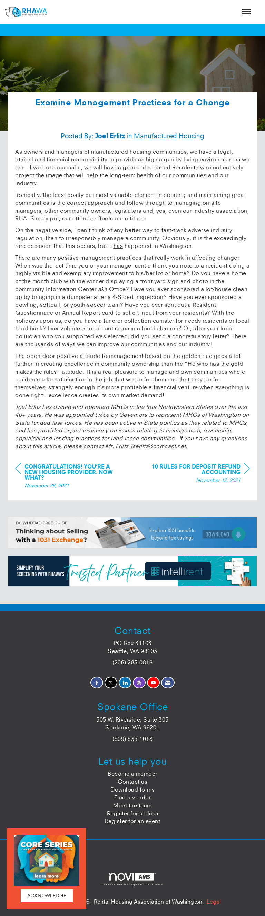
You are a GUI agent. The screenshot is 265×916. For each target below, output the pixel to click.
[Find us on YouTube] (153, 683)
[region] (198, 474)
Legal (214, 901)
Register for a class (132, 813)
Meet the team (132, 805)
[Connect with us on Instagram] (139, 683)
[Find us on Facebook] (96, 683)
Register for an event (132, 820)
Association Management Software (132, 879)
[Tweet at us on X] (111, 683)
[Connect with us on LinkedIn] (125, 683)
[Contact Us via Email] (168, 683)
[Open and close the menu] (152, 11)
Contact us (132, 781)
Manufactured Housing (169, 136)
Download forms (132, 789)
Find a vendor (132, 797)
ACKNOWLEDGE (46, 896)
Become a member (132, 773)
